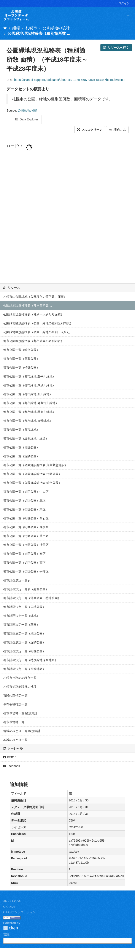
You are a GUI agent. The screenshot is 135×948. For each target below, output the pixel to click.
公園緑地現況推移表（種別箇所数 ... (39, 33)
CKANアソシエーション (19, 912)
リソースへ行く (116, 47)
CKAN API (10, 906)
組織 (16, 28)
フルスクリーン (89, 129)
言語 (6, 934)
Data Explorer (26, 119)
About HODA (12, 901)
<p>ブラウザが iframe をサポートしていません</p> (67, 212)
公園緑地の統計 (56, 28)
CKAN (10, 928)
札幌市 (31, 28)
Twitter (9, 757)
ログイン (124, 3)
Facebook (11, 766)
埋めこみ (117, 129)
